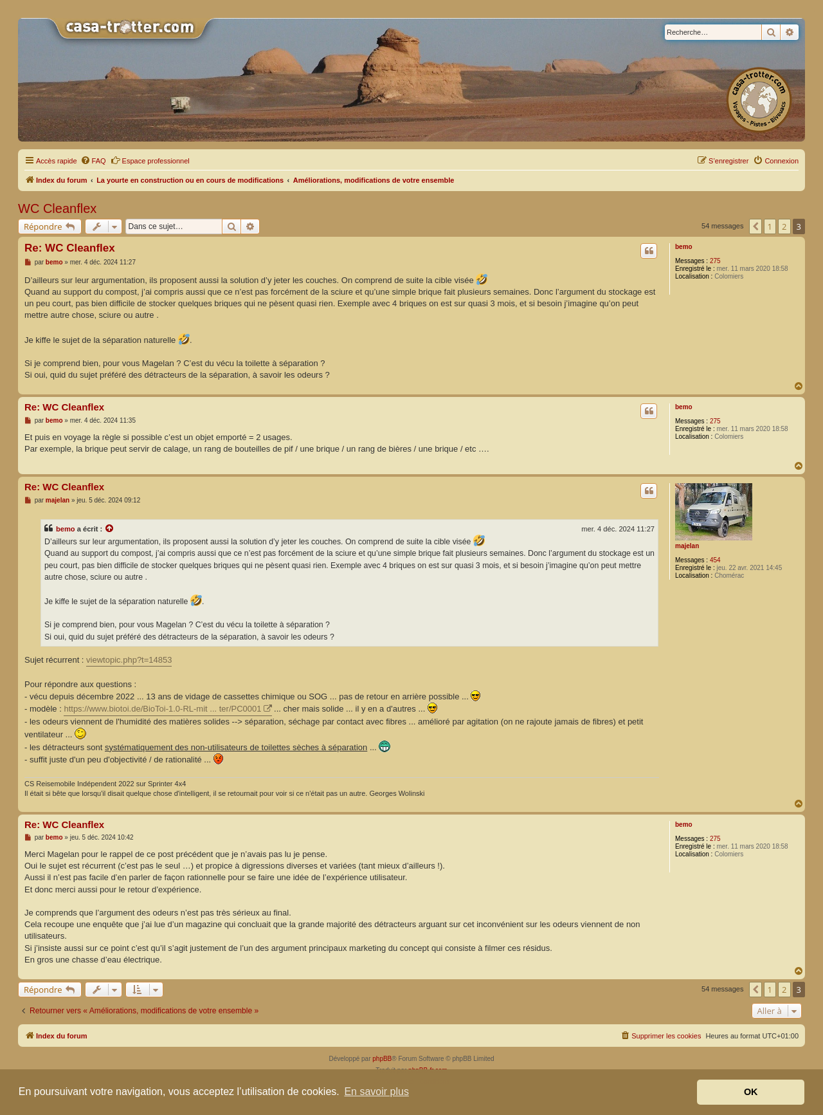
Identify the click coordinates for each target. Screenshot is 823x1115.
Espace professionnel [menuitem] (150, 160)
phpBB (382, 1058)
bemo (683, 246)
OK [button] (751, 1092)
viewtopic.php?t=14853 (129, 660)
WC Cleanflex (57, 208)
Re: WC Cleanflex (69, 248)
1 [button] (770, 226)
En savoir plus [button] (376, 1091)
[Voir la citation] (110, 529)
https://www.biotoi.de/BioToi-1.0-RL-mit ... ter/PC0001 (162, 709)
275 (715, 260)
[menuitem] (93, 161)
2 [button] (784, 226)
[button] (755, 226)
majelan (687, 545)
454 (715, 560)
